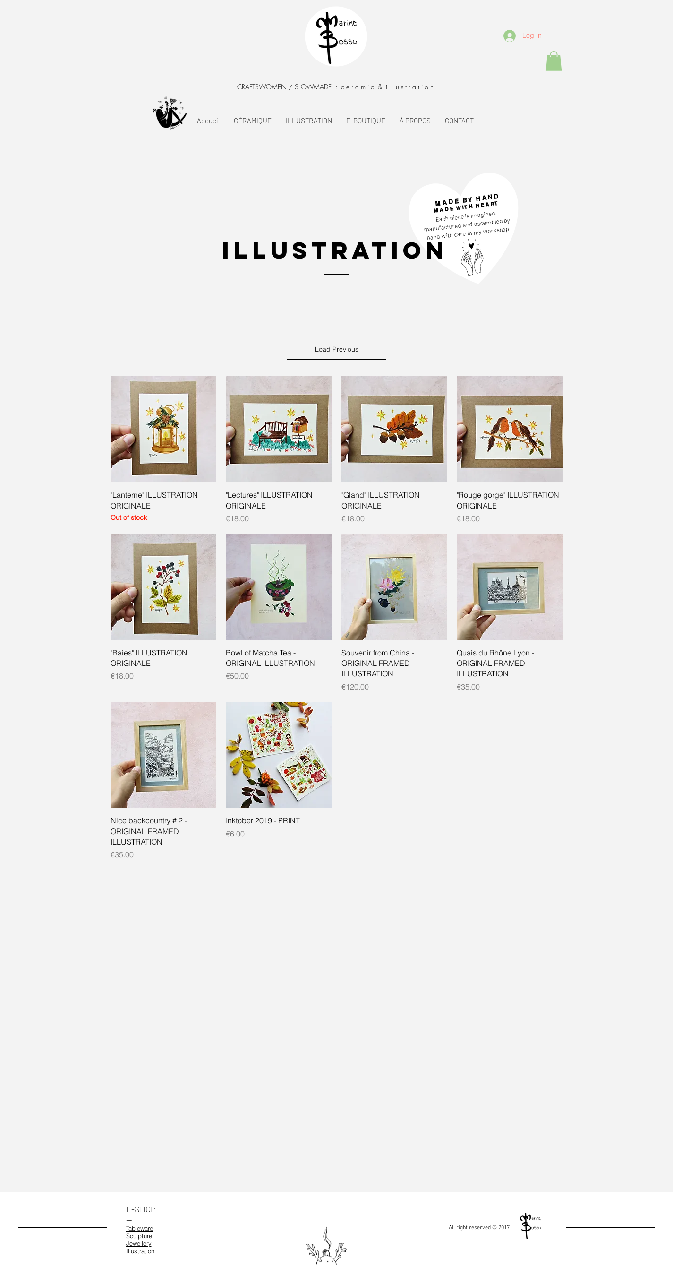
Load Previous (336, 349)
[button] (553, 61)
